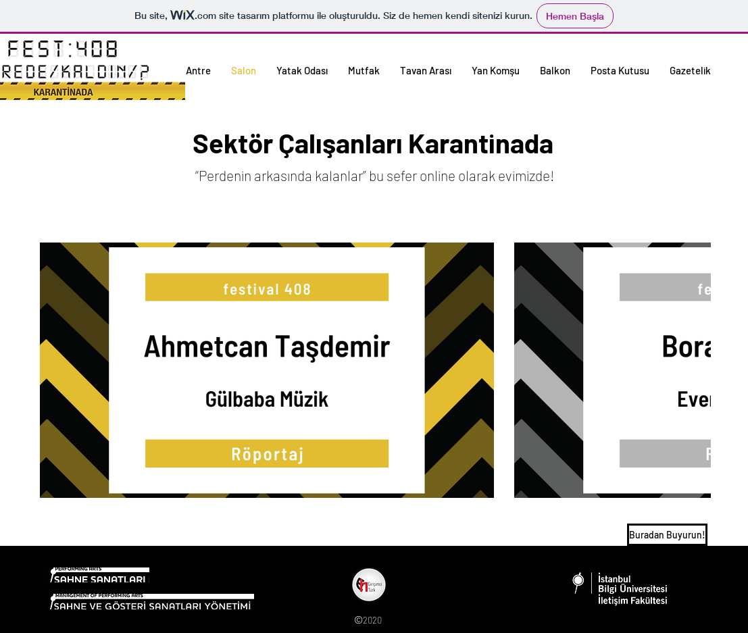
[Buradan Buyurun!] (667, 535)
